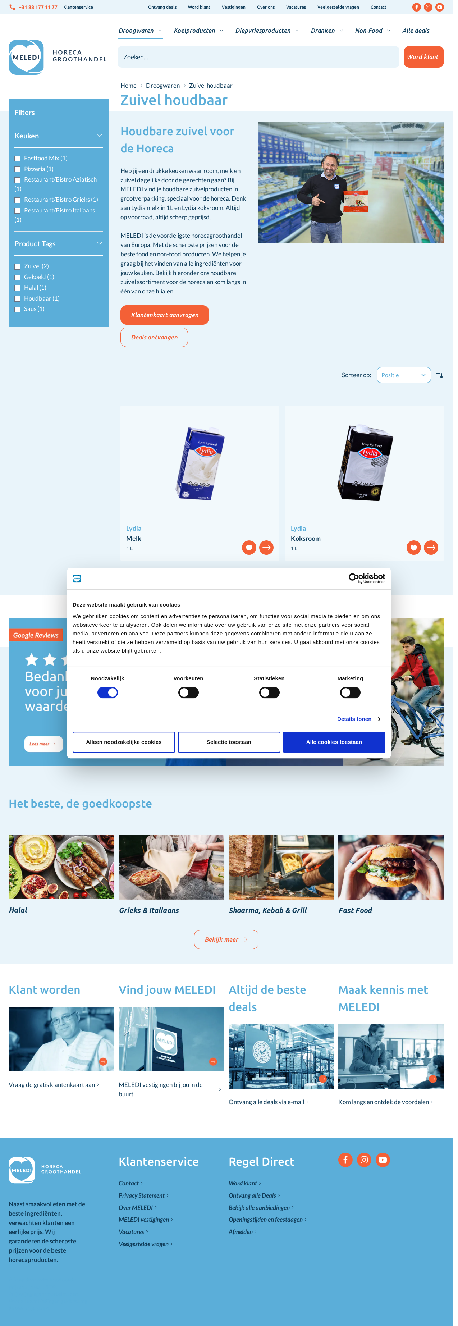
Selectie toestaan (229, 703)
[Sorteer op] (404, 375)
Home (128, 85)
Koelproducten (194, 30)
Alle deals (415, 30)
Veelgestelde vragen (338, 7)
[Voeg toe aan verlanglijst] (414, 547)
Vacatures (296, 7)
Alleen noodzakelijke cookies (121, 703)
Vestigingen (234, 7)
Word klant (199, 7)
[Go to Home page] (57, 57)
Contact (378, 7)
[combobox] (258, 57)
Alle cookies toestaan (337, 703)
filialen (164, 291)
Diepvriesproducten (262, 30)
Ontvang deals (162, 7)
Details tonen (359, 680)
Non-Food (368, 30)
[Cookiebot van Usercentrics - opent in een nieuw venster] (358, 539)
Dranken (323, 30)
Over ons (266, 7)
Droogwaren (136, 30)
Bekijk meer (226, 939)
